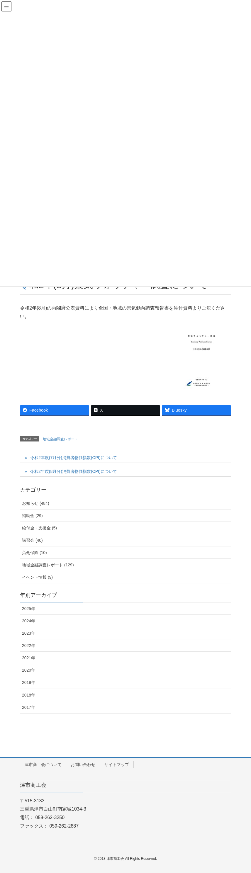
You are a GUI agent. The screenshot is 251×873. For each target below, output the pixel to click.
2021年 (28, 657)
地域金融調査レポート (60, 439)
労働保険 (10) (34, 552)
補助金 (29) (32, 515)
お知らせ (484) (35, 503)
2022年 (28, 645)
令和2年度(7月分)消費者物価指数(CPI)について (73, 457)
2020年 (28, 670)
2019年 (28, 682)
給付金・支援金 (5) (39, 528)
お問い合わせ (83, 764)
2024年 (28, 621)
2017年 (28, 707)
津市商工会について (43, 764)
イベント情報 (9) (37, 577)
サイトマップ (116, 764)
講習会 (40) (32, 540)
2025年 (28, 608)
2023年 (28, 633)
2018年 (28, 695)
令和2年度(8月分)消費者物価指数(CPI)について (73, 471)
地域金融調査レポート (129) (48, 565)
